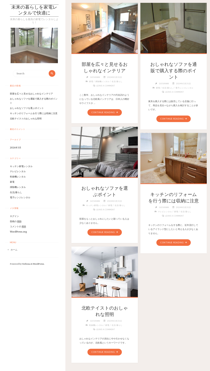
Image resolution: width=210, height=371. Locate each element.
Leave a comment (105, 86)
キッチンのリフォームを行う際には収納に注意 (33, 113)
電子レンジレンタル (20, 197)
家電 (12, 182)
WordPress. (39, 264)
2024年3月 (15, 147)
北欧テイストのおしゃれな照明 (26, 118)
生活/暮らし (16, 192)
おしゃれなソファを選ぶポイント (27, 108)
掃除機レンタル (18, 187)
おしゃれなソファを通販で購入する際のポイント (173, 70)
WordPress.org (18, 231)
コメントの (18, 226)
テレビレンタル (18, 171)
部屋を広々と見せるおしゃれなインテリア (31, 93)
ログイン (14, 216)
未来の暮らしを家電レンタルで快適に (34, 10)
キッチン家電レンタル (21, 166)
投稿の (15, 221)
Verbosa (26, 264)
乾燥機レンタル (18, 176)
